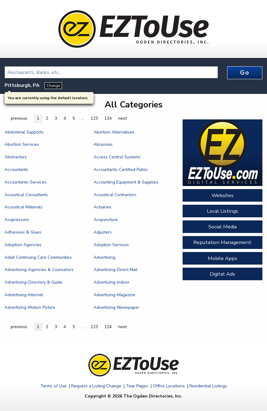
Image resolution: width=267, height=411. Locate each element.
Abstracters (16, 157)
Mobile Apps (222, 258)
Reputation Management (222, 242)
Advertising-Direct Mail (115, 270)
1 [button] (38, 118)
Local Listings (222, 211)
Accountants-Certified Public (121, 170)
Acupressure (17, 220)
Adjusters (103, 232)
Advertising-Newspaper (116, 307)
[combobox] (111, 72)
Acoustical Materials (24, 207)
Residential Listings (208, 386)
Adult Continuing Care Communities (38, 257)
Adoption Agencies (23, 245)
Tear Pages (137, 386)
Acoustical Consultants (26, 195)
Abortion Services (22, 144)
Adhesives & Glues (23, 232)
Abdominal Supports (24, 132)
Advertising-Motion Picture (30, 307)
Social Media (222, 226)
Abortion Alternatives (114, 132)
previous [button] (19, 118)
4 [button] (65, 118)
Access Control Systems (117, 157)
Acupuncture (106, 220)
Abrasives (103, 144)
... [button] (82, 118)
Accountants (16, 170)
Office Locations (169, 386)
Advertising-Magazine (114, 295)
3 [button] (56, 118)
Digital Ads (222, 273)
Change (53, 85)
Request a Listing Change (96, 386)
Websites (222, 195)
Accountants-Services (26, 182)
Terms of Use (53, 386)
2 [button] (47, 118)
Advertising (104, 257)
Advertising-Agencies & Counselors (39, 270)
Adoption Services (111, 245)
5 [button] (73, 118)
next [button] (122, 118)
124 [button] (108, 118)
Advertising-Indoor (112, 282)
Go (244, 72)
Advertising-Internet (24, 295)
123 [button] (94, 118)
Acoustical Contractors (115, 195)
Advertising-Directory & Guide (33, 282)
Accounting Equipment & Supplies (126, 182)
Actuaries (102, 207)
